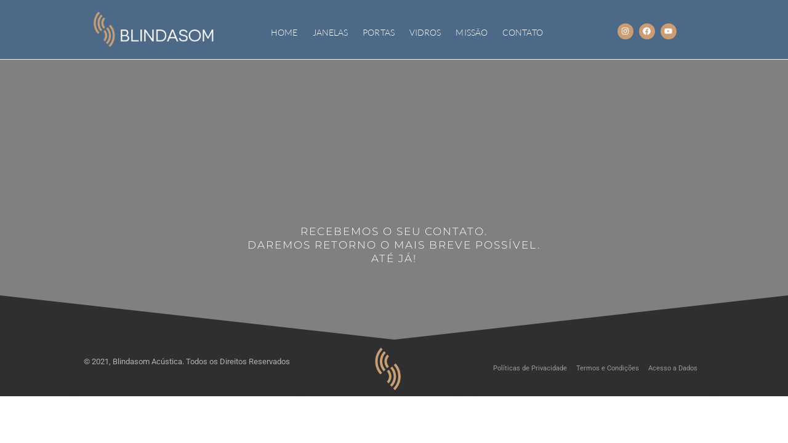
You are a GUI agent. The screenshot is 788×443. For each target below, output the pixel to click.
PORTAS (379, 32)
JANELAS (330, 32)
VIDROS (425, 32)
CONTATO (522, 32)
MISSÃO (472, 32)
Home (284, 32)
